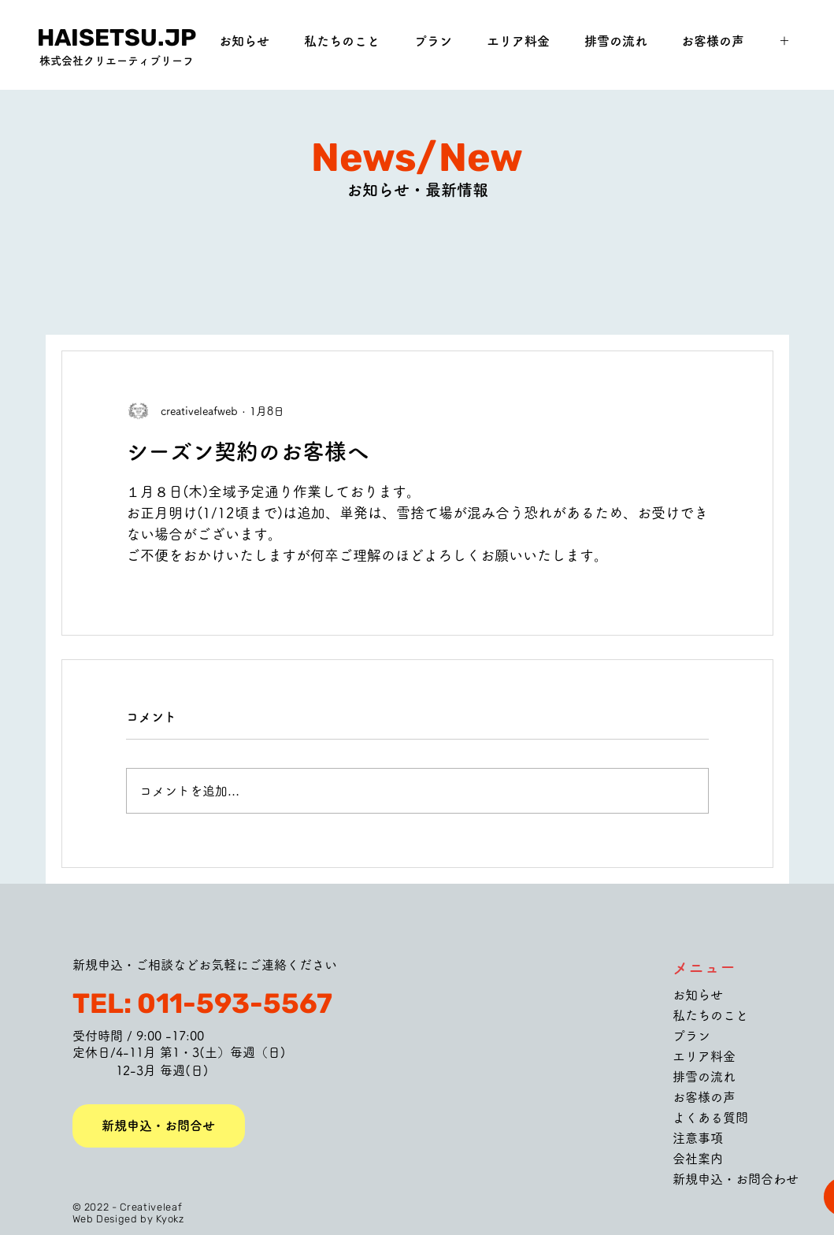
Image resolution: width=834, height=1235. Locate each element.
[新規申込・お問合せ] (158, 1126)
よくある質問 (710, 1117)
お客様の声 (704, 1097)
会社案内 (698, 1158)
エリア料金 (704, 1056)
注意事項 (698, 1138)
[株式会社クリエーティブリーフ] (117, 61)
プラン (691, 1035)
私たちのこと (710, 1015)
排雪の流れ (704, 1076)
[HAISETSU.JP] (117, 37)
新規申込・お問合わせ (736, 1179)
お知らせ (698, 994)
